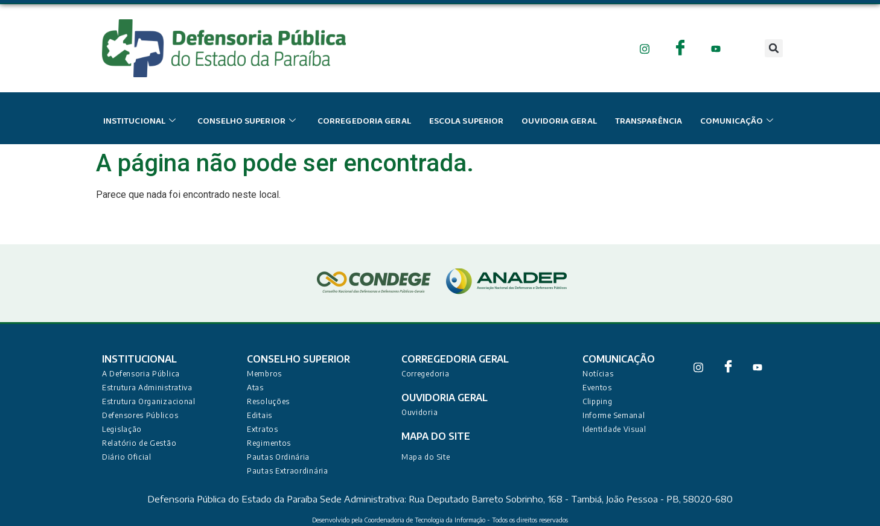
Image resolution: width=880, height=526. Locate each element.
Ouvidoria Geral (559, 121)
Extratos (262, 429)
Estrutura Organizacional (149, 401)
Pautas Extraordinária (287, 470)
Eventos (597, 387)
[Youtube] (716, 48)
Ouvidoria (419, 412)
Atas (255, 387)
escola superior (466, 121)
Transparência (648, 121)
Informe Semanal (613, 415)
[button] (774, 48)
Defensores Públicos (140, 415)
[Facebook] (680, 48)
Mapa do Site (425, 456)
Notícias (598, 373)
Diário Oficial (126, 456)
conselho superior (246, 121)
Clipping (597, 401)
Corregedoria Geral (364, 121)
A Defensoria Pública (141, 373)
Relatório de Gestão (139, 443)
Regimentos (269, 443)
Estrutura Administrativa (147, 387)
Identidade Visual (614, 429)
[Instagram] (644, 48)
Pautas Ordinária (278, 456)
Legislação (122, 429)
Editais (259, 415)
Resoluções (268, 401)
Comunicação (736, 121)
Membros (264, 373)
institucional (139, 121)
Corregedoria (425, 373)
